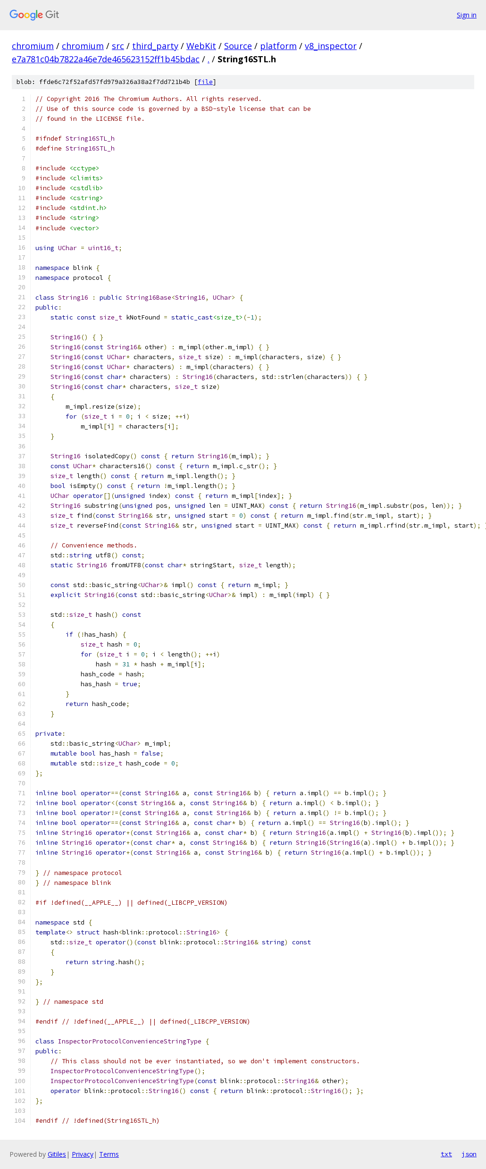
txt (446, 1154)
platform (278, 45)
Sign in (467, 14)
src (118, 45)
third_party (155, 45)
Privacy (82, 1154)
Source (238, 45)
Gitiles (57, 1154)
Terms (109, 1154)
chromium (33, 45)
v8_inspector (331, 45)
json (469, 1154)
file (205, 82)
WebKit (201, 45)
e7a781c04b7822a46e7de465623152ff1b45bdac (106, 59)
